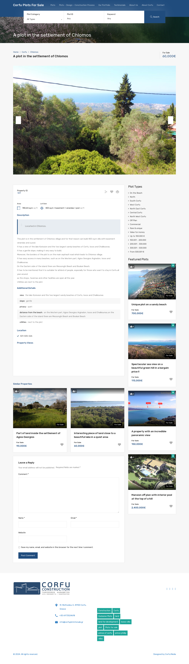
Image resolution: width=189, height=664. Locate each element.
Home (16, 52)
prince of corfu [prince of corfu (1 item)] (105, 633)
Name (21, 518)
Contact (160, 5)
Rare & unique (136, 228)
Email (74, 518)
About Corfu (147, 5)
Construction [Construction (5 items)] (104, 610)
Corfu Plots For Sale (28, 5)
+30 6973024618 (67, 615)
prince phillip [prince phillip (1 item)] (120, 633)
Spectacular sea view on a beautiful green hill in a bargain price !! (150, 368)
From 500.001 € (137, 252)
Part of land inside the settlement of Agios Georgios (38, 435)
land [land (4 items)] (117, 616)
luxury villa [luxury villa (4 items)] (125, 622)
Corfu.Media (170, 654)
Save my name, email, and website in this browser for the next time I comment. (57, 547)
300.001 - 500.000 (138, 248)
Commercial (135, 224)
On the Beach (136, 193)
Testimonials (119, 5)
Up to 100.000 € (137, 236)
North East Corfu (138, 208)
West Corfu (135, 205)
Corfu (24, 52)
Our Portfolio (104, 5)
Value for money (137, 232)
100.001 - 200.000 (138, 240)
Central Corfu (136, 212)
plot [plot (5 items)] (100, 627)
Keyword (111, 14)
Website (22, 532)
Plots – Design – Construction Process (77, 5)
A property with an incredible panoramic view (149, 433)
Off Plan (133, 220)
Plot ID (70, 14)
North (132, 197)
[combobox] (44, 20)
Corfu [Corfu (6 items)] (116, 610)
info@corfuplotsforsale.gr (71, 622)
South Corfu (135, 201)
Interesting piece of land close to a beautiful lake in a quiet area (95, 435)
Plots (52, 5)
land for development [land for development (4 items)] (108, 622)
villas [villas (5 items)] (100, 638)
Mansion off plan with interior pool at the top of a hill (152, 496)
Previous (18, 120)
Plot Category (33, 14)
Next (170, 120)
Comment (23, 474)
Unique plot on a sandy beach (149, 304)
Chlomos (34, 52)
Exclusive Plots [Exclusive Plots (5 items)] (105, 616)
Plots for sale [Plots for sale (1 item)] (111, 627)
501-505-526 (26, 336)
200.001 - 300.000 (138, 244)
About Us (133, 5)
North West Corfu (138, 216)
